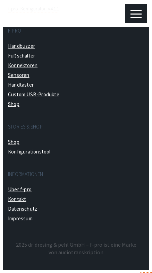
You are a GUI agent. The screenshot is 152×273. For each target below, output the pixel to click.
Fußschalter (21, 55)
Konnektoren (22, 65)
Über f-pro (20, 189)
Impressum (20, 218)
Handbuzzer (21, 46)
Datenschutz (22, 208)
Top (146, 266)
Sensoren (18, 75)
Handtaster (21, 84)
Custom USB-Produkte (33, 94)
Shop (13, 104)
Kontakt (17, 199)
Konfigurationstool (29, 151)
